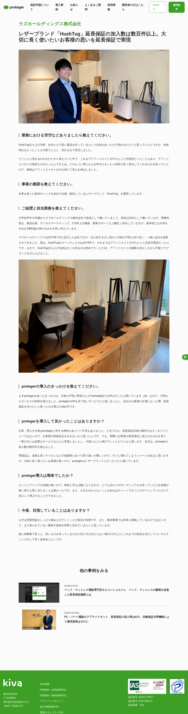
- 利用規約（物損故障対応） (53, 695)
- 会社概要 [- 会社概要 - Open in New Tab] (44, 684)
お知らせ (74, 7)
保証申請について (39, 7)
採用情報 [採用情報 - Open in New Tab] (111, 7)
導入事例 (59, 7)
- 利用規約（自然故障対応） (53, 689)
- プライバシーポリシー (51, 701)
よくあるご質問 (93, 7)
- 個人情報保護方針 (49, 706)
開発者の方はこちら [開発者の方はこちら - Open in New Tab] (132, 7)
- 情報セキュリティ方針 (51, 712)
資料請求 (176, 7)
